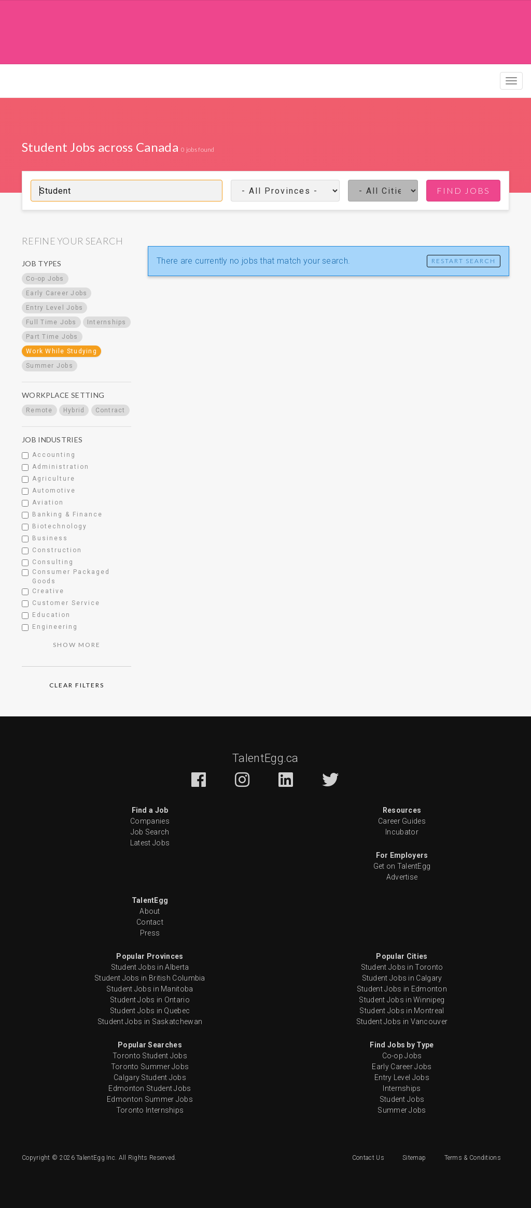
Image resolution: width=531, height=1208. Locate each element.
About (149, 911)
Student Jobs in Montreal (401, 1010)
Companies (150, 821)
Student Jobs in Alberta (150, 967)
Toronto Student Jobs (150, 1056)
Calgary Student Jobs (150, 1077)
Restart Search (463, 261)
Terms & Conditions (472, 1157)
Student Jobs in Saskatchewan (149, 1021)
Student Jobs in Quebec (150, 1010)
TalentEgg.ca (265, 758)
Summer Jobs (402, 1110)
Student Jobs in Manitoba (149, 989)
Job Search (150, 832)
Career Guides (402, 821)
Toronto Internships (150, 1110)
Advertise (402, 877)
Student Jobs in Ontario (150, 1000)
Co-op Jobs (402, 1056)
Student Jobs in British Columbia (149, 978)
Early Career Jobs (401, 1066)
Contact (149, 922)
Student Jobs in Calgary (402, 978)
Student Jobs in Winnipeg (401, 1000)
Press (150, 933)
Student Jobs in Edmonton (402, 989)
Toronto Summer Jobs (150, 1066)
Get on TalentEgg (402, 866)
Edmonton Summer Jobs (150, 1099)
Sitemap (414, 1157)
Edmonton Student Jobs (149, 1088)
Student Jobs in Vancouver (402, 1021)
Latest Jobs (150, 843)
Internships (402, 1088)
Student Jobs (402, 1099)
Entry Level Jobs (401, 1077)
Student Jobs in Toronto (402, 967)
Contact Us (368, 1157)
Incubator (401, 832)
